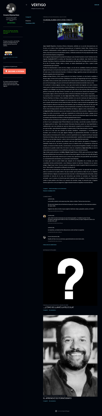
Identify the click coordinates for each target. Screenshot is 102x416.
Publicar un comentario (49, 244)
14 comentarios (52, 401)
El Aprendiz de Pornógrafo (57, 398)
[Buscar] (97, 5)
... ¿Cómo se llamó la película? (58, 307)
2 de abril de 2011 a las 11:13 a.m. (55, 241)
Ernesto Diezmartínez (53, 236)
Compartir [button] (28, 17)
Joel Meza (50, 215)
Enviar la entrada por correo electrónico (57, 188)
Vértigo (38, 5)
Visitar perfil (11, 23)
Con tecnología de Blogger (62, 411)
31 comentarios (52, 310)
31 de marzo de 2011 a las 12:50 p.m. (55, 211)
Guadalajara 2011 (30, 23)
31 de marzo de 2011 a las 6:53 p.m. (55, 223)
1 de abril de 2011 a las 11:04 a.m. (55, 232)
